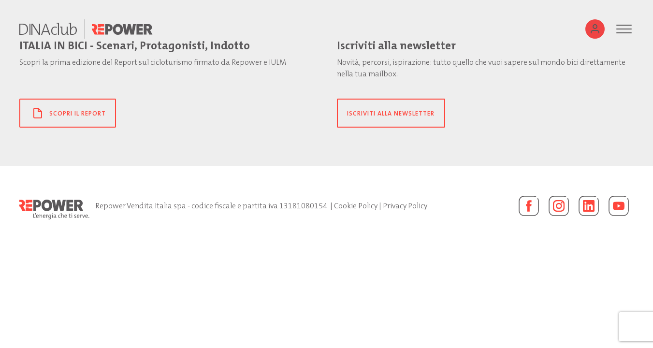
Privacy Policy (405, 206)
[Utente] (595, 29)
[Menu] (624, 29)
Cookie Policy (355, 206)
